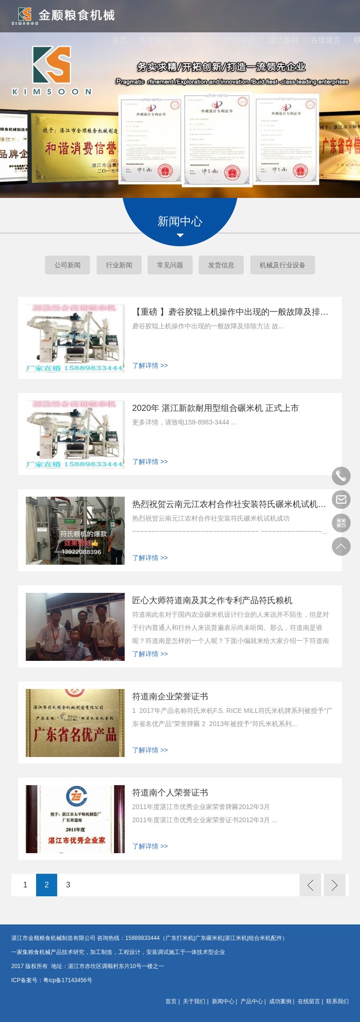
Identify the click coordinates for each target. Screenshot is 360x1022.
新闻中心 (197, 42)
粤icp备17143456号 (67, 980)
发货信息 (221, 265)
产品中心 (240, 42)
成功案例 (283, 42)
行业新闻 (119, 265)
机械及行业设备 (283, 265)
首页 (119, 42)
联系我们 (337, 1001)
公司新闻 (67, 265)
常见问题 (170, 265)
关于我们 (155, 42)
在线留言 (326, 42)
